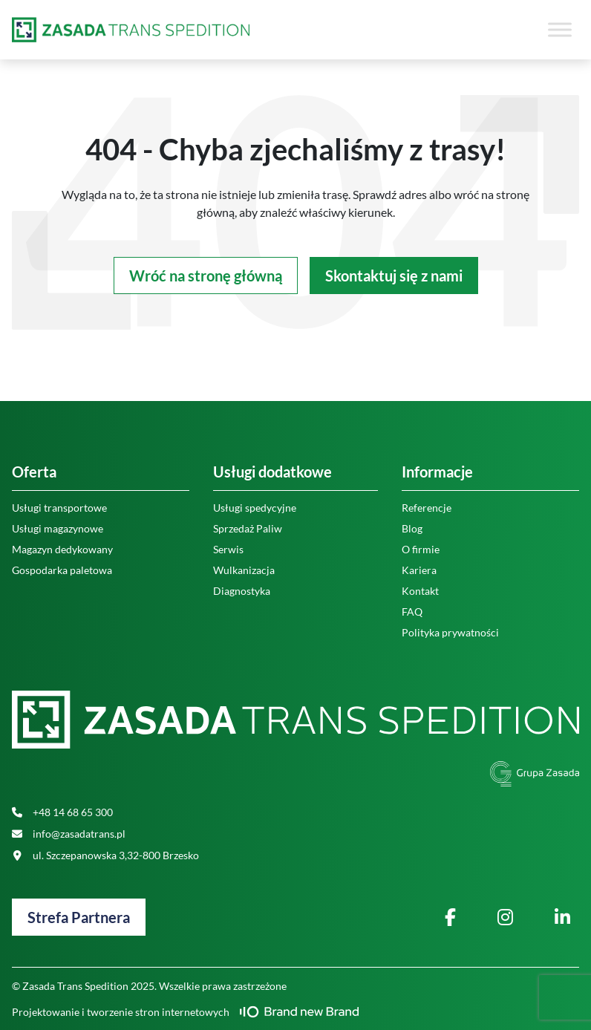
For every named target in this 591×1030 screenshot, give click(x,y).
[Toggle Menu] (560, 29)
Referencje (426, 507)
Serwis (228, 549)
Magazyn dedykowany (62, 549)
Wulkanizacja (244, 570)
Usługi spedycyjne (254, 507)
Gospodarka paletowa (62, 570)
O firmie (421, 549)
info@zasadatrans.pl (68, 833)
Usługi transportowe (59, 507)
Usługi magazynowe (57, 528)
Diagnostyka (241, 590)
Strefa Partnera (78, 917)
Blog (412, 528)
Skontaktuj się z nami (394, 275)
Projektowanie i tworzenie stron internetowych (185, 1011)
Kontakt (420, 590)
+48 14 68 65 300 (62, 812)
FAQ (412, 611)
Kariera (419, 570)
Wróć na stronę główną (205, 275)
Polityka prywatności (450, 632)
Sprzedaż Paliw (247, 528)
